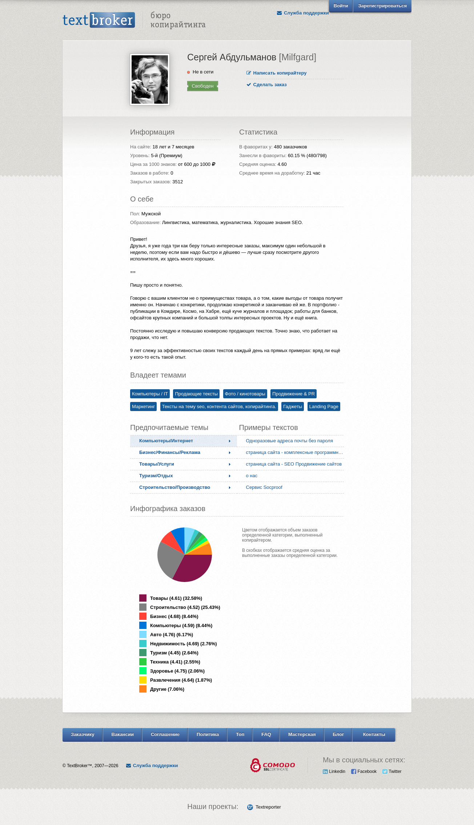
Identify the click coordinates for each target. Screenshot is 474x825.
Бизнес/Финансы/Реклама (169, 452)
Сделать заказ (266, 84)
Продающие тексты (196, 393)
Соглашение (165, 734)
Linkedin (334, 771)
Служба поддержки (303, 13)
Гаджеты (292, 406)
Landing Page (323, 406)
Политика (208, 734)
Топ (240, 734)
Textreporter (268, 807)
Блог (338, 734)
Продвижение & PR (293, 393)
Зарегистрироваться (382, 5)
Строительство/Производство (174, 487)
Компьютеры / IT (150, 393)
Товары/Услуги (156, 464)
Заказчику (83, 734)
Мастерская (302, 734)
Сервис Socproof (264, 487)
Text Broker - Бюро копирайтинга (134, 20)
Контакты (374, 734)
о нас (252, 475)
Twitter (391, 771)
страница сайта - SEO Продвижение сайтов (294, 464)
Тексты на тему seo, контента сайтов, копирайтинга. (219, 406)
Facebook (364, 771)
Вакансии (123, 734)
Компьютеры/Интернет (166, 440)
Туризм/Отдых (156, 475)
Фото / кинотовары (245, 393)
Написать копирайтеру (276, 73)
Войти (341, 5)
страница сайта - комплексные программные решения (296, 452)
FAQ (266, 734)
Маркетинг (143, 406)
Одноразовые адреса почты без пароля (289, 440)
